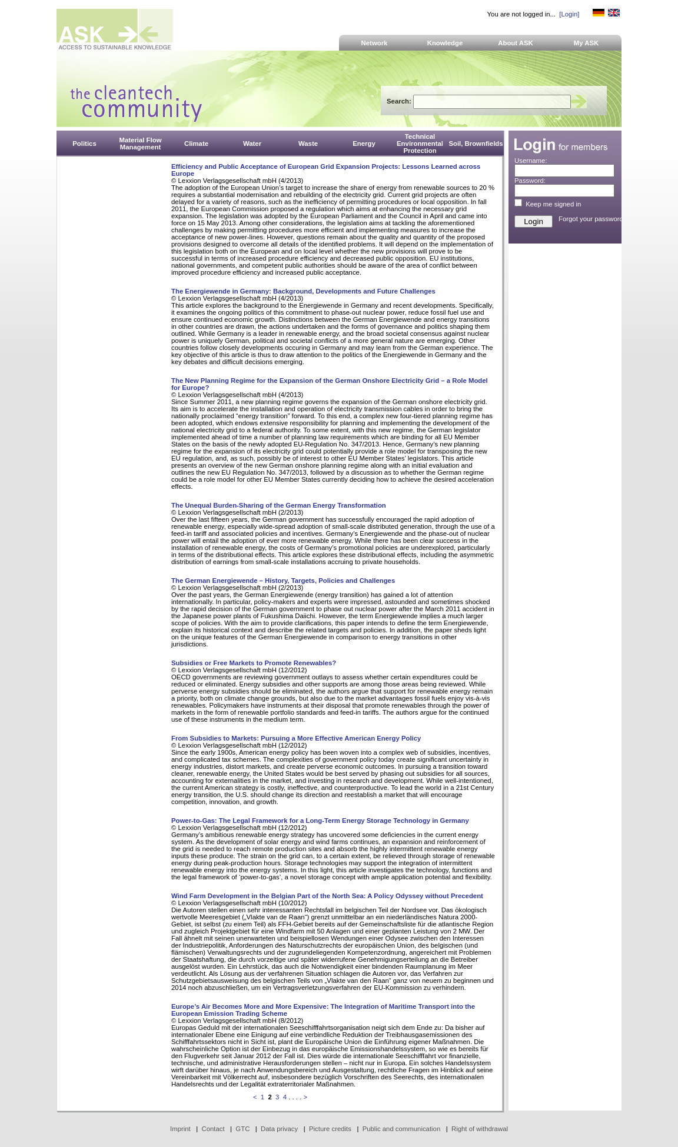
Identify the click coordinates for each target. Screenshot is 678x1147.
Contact (212, 1128)
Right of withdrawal (479, 1128)
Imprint (180, 1128)
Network (374, 42)
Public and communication (402, 1128)
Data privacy (279, 1128)
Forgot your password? (593, 218)
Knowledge (445, 42)
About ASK (515, 42)
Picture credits (330, 1128)
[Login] (569, 14)
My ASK (586, 42)
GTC (242, 1128)
